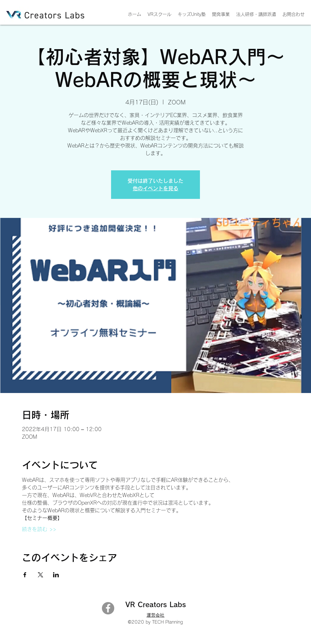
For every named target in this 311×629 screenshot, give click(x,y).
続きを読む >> (39, 529)
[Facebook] (108, 608)
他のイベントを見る (155, 188)
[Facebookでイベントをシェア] (25, 574)
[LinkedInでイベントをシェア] (56, 574)
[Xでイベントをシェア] (40, 574)
